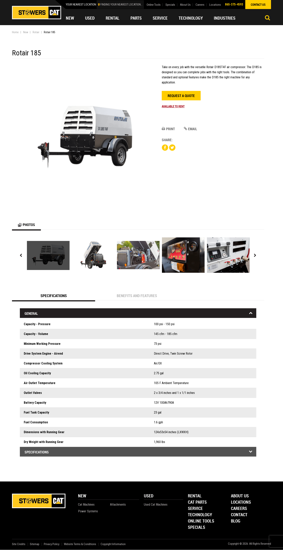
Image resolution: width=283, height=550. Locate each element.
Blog (235, 521)
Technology (191, 18)
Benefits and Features (137, 295)
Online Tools (154, 4)
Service (160, 18)
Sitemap (34, 544)
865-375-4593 (234, 4)
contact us (258, 4)
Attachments (118, 505)
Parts (136, 18)
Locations (215, 4)
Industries (224, 18)
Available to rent (173, 106)
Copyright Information (113, 544)
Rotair (36, 32)
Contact (239, 515)
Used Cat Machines (155, 505)
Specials (170, 4)
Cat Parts (197, 502)
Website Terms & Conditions (80, 544)
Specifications (53, 295)
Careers (200, 4)
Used (90, 18)
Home (15, 32)
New (70, 18)
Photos (26, 224)
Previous (21, 255)
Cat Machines (86, 505)
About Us (185, 4)
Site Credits (18, 544)
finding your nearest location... (121, 4)
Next (255, 255)
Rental (112, 18)
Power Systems (88, 511)
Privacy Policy (51, 544)
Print (168, 128)
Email (190, 128)
